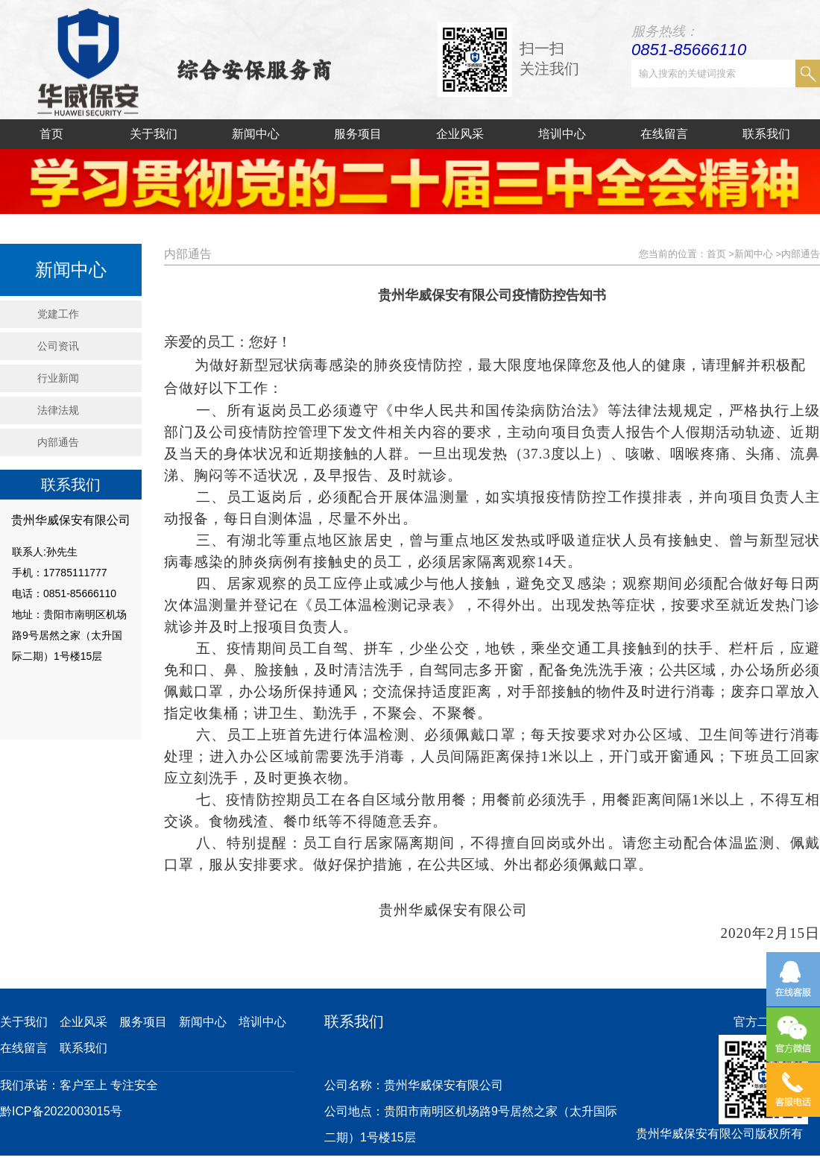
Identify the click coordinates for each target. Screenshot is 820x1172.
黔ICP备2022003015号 (61, 1111)
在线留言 (664, 133)
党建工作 (58, 314)
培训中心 (562, 133)
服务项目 (358, 133)
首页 (51, 133)
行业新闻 (58, 378)
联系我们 (766, 133)
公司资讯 (58, 346)
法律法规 (58, 410)
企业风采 (460, 133)
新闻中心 (256, 133)
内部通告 (58, 442)
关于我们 (153, 133)
